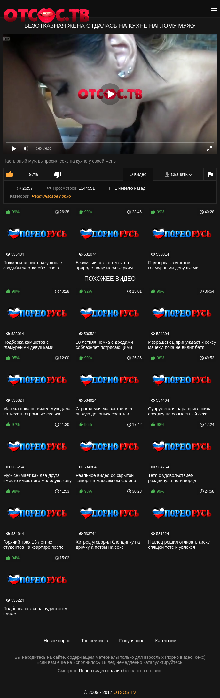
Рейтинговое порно (51, 196)
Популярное (132, 640)
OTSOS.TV (125, 692)
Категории (165, 640)
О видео (138, 174)
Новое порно (57, 640)
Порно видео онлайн (100, 670)
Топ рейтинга (94, 640)
